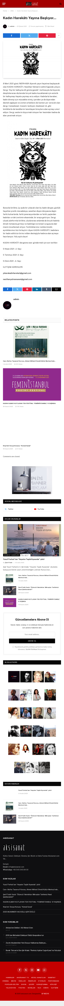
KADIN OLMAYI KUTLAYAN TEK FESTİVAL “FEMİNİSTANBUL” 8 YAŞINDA (29, 403)
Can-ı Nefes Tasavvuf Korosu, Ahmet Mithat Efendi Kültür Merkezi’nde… (29, 361)
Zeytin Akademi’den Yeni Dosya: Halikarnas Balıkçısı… (26, 943)
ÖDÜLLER (22, 981)
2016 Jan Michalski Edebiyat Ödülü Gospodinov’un (25, 935)
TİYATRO (21, 988)
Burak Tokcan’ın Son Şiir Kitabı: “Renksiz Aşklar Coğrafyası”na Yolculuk (33, 950)
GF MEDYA (45, 994)
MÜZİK (13, 981)
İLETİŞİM (54, 988)
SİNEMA (6, 981)
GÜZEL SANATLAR (38, 977)
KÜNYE (46, 988)
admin (12, 26)
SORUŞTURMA (42, 984)
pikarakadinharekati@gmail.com (17, 273)
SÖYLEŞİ (53, 984)
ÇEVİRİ (31, 984)
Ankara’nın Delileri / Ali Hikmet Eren (19, 928)
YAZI (39, 988)
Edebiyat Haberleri (11, 555)
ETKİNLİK (42, 981)
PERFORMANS (53, 981)
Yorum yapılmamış (36, 26)
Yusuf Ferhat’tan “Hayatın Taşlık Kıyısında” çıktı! (23, 559)
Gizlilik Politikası (31, 649)
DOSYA (23, 984)
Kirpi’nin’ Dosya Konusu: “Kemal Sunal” (17, 446)
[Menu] (3, 3)
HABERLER (10, 977)
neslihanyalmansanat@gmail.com (17, 279)
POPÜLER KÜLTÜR (12, 984)
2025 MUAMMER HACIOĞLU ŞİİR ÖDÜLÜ (19, 912)
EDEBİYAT (52, 977)
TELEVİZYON (11, 988)
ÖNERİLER (32, 981)
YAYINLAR (31, 988)
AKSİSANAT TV (23, 977)
